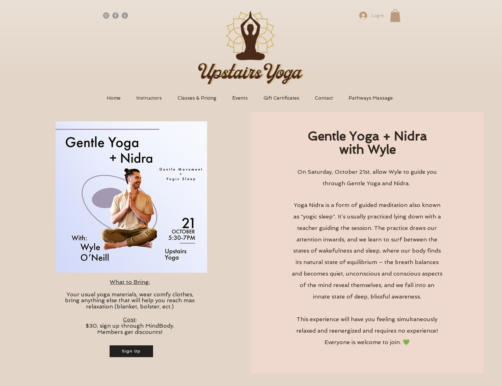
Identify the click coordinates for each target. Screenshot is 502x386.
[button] (395, 15)
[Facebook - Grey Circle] (115, 15)
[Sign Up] (131, 351)
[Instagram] (106, 15)
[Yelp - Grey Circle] (125, 15)
